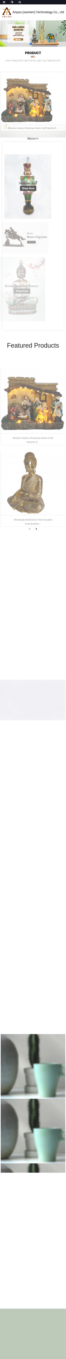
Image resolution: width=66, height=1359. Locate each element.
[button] (31, 44)
